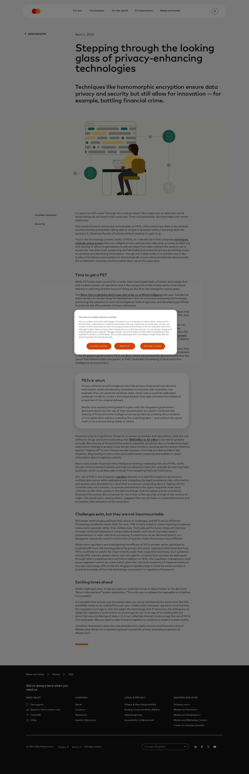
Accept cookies (99, 346)
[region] (125, 332)
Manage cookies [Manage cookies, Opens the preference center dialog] (152, 346)
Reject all (125, 346)
